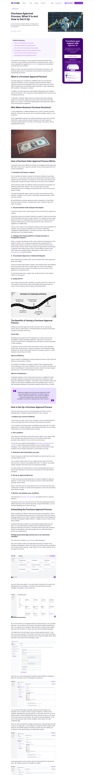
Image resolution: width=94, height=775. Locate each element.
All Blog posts (15, 8)
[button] (25, 3)
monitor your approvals (28, 497)
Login (52, 3)
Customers (36, 3)
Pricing (30, 3)
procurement (34, 64)
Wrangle (28, 540)
